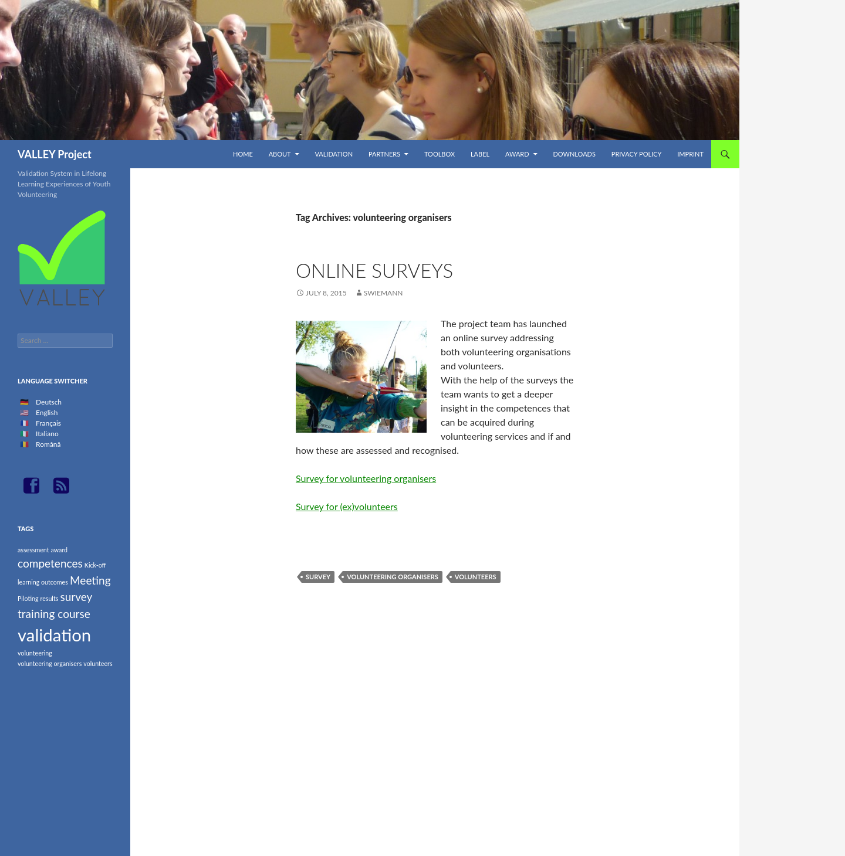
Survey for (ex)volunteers (347, 506)
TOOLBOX (439, 154)
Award (517, 154)
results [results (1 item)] (49, 598)
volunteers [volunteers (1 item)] (97, 663)
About (280, 154)
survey (318, 576)
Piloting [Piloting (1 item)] (28, 598)
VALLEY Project (55, 154)
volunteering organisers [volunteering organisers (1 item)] (50, 663)
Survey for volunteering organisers (366, 478)
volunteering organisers (392, 576)
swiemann (383, 292)
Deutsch (49, 402)
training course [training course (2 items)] (54, 613)
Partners (384, 154)
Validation (334, 154)
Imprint (690, 154)
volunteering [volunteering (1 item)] (35, 653)
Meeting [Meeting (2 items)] (90, 580)
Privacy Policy (636, 154)
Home (243, 154)
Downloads (574, 154)
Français (48, 423)
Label (480, 154)
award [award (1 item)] (59, 549)
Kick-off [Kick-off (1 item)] (95, 565)
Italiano (47, 433)
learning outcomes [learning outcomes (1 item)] (43, 582)
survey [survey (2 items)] (76, 596)
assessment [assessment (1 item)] (33, 549)
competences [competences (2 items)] (50, 563)
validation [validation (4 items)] (54, 634)
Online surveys (374, 270)
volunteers (475, 576)
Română (48, 444)
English (47, 412)
